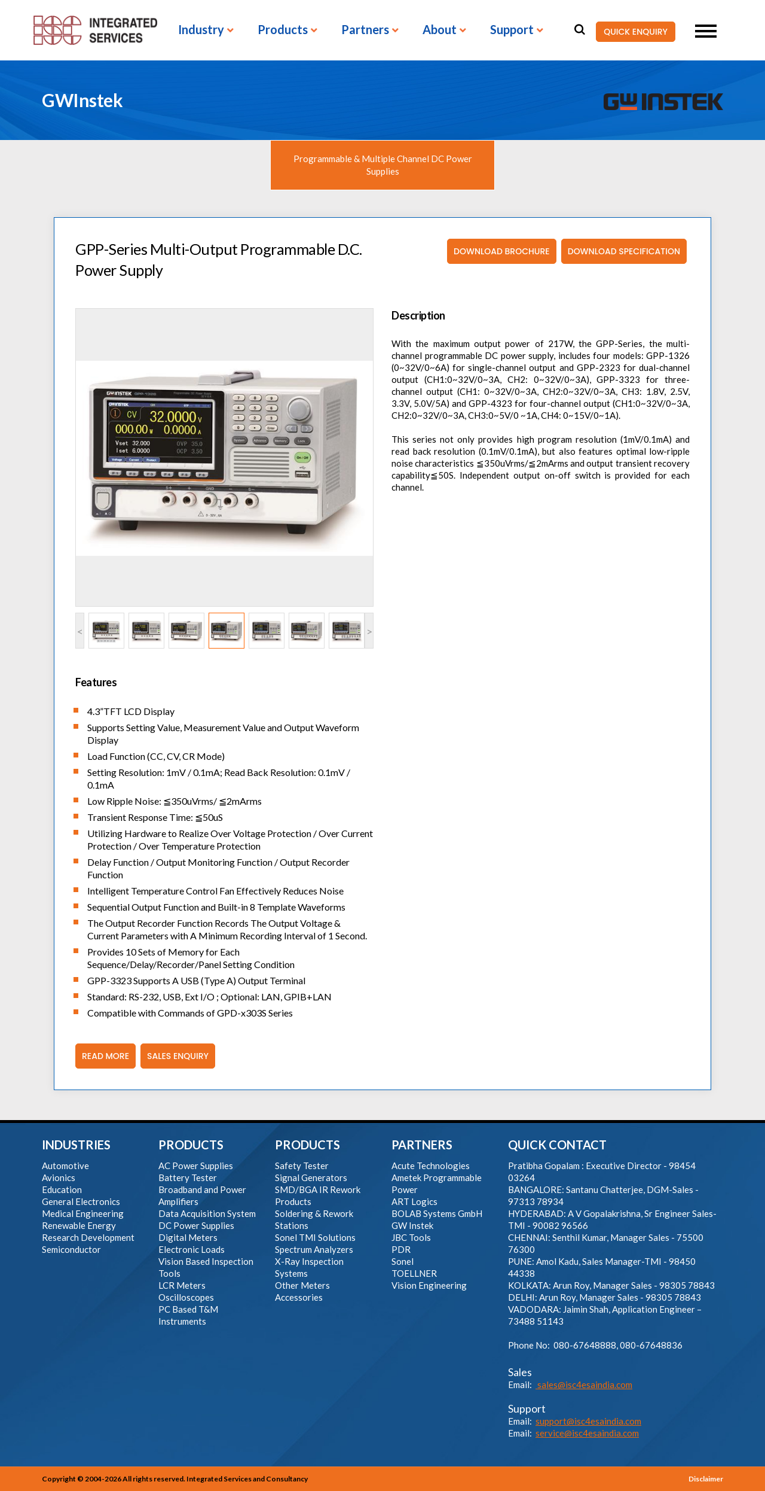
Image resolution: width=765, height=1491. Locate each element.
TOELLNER (414, 1273)
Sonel (402, 1261)
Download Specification (620, 251)
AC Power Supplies (195, 1165)
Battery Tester (187, 1177)
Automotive (65, 1165)
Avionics (58, 1177)
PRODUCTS (191, 1144)
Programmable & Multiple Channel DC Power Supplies (382, 165)
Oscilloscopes (186, 1297)
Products (283, 29)
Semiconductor (71, 1249)
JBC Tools (411, 1237)
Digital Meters (188, 1237)
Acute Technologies (430, 1165)
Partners (365, 29)
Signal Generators (311, 1177)
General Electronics (81, 1201)
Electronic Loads (191, 1249)
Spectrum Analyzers (314, 1249)
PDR (401, 1249)
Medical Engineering (83, 1213)
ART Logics (414, 1201)
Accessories (299, 1297)
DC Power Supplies (196, 1225)
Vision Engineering (429, 1285)
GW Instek (412, 1225)
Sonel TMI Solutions (315, 1237)
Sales (520, 1372)
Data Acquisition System (207, 1213)
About (440, 29)
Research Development (88, 1237)
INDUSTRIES (76, 1144)
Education (62, 1189)
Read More (102, 1056)
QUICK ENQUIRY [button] (632, 31)
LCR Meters (182, 1285)
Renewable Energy (79, 1225)
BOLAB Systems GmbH (436, 1213)
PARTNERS (421, 1144)
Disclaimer (705, 1478)
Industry (201, 29)
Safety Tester (302, 1165)
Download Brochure (498, 251)
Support (512, 29)
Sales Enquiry (174, 1056)
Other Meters (302, 1285)
